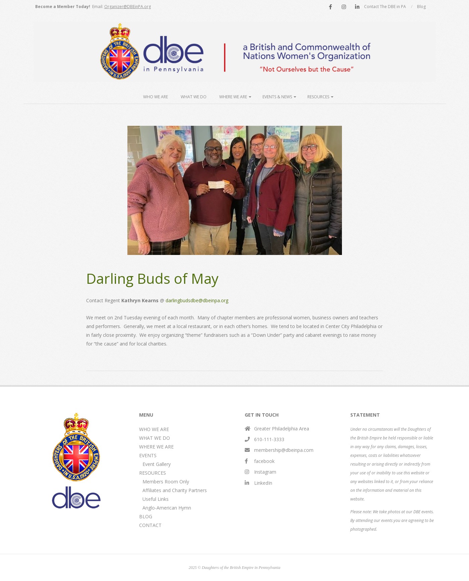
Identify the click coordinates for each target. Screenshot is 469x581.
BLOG (145, 516)
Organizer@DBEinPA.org (127, 6)
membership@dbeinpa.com (283, 450)
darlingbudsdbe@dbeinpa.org (197, 300)
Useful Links (155, 499)
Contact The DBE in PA (385, 6)
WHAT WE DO (154, 438)
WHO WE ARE (154, 429)
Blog (421, 6)
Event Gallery (156, 464)
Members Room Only (165, 481)
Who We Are (155, 97)
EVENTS (148, 455)
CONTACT (150, 525)
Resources (318, 97)
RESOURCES (152, 473)
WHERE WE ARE (156, 446)
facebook (264, 461)
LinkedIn (263, 483)
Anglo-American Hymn (166, 508)
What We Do (194, 97)
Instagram (265, 472)
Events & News (277, 97)
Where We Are (233, 97)
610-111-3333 (269, 439)
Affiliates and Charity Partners (174, 490)
